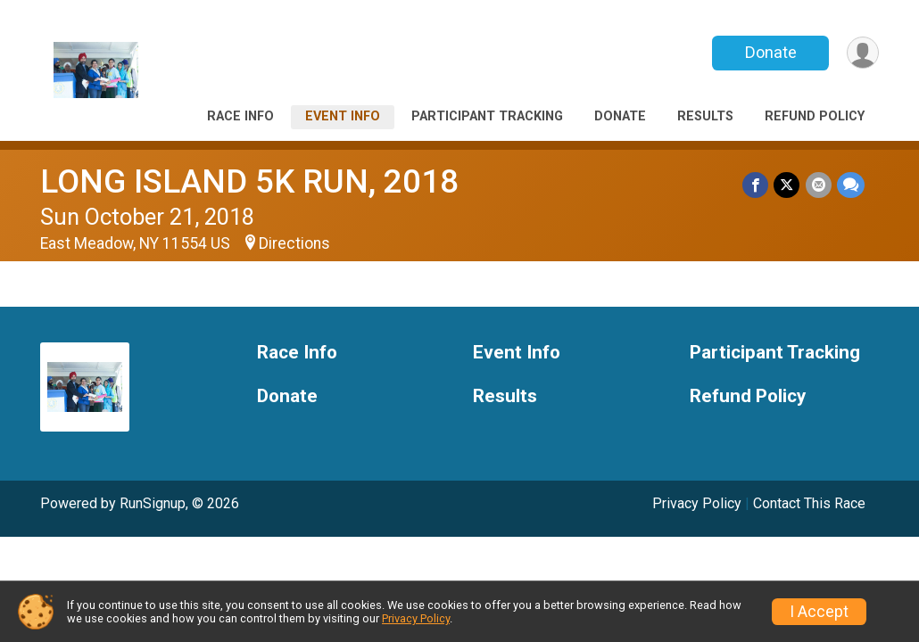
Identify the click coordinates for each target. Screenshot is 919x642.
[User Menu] (862, 53)
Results (705, 116)
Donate (770, 52)
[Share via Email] (819, 185)
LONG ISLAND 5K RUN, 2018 (249, 181)
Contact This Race (809, 503)
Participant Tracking (487, 116)
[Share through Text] (851, 185)
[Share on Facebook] (756, 185)
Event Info (342, 116)
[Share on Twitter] (787, 185)
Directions (294, 243)
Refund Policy (815, 116)
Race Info (240, 116)
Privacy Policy (696, 503)
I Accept (819, 612)
